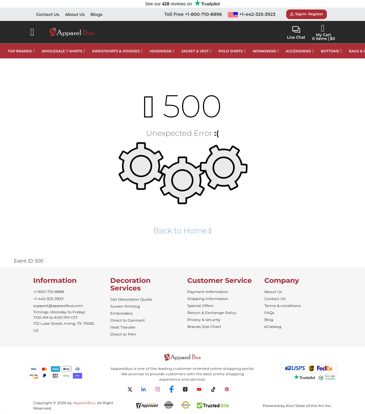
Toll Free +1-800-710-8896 (193, 14)
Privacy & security (203, 319)
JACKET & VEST (195, 51)
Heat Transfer (123, 327)
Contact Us (47, 14)
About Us (75, 14)
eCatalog (272, 326)
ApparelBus (84, 402)
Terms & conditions (282, 305)
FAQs (269, 312)
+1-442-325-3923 (251, 14)
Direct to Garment (127, 320)
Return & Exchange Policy (211, 312)
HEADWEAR (161, 51)
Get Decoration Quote (131, 299)
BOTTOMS (330, 51)
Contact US (275, 298)
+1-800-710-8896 (48, 291)
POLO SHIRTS (231, 51)
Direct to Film (123, 334)
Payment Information (207, 291)
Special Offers (200, 305)
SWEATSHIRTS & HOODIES (116, 51)
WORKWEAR (264, 51)
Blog (268, 319)
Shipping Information (207, 298)
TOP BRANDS (20, 51)
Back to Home (182, 230)
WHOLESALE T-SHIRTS (62, 51)
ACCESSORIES (298, 51)
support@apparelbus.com (58, 305)
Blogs (97, 14)
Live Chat (296, 33)
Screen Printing (125, 306)
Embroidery (121, 313)
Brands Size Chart (204, 326)
